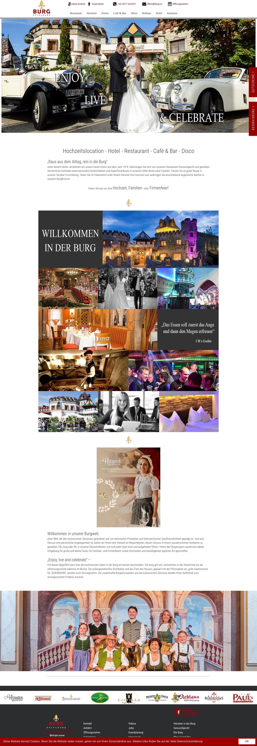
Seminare (172, 13)
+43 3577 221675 (127, 4)
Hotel (159, 13)
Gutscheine (98, 4)
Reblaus (146, 13)
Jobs (131, 728)
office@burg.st (154, 4)
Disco (134, 13)
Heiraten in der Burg (184, 723)
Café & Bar (119, 13)
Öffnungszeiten (91, 732)
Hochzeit (92, 13)
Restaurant (76, 13)
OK (247, 741)
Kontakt (87, 723)
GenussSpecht (181, 728)
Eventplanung (135, 732)
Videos (132, 723)
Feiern (105, 13)
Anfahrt (87, 728)
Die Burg (178, 732)
